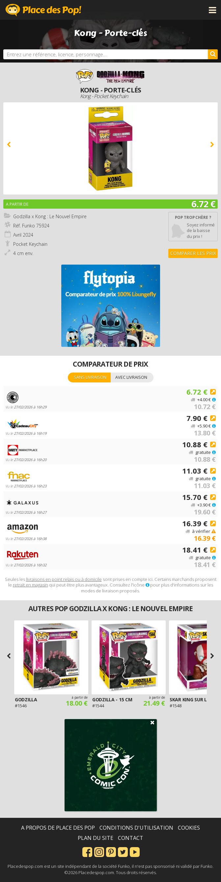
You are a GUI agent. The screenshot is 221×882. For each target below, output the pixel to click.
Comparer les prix (193, 253)
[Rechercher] (213, 54)
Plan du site (95, 838)
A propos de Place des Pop (58, 827)
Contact (130, 838)
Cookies (189, 827)
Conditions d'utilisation (136, 827)
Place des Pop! (43, 10)
